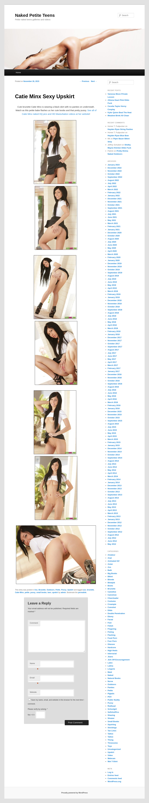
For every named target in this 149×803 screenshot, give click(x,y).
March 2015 (113, 439)
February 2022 (114, 192)
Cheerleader (113, 598)
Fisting (111, 632)
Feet (110, 623)
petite (27, 592)
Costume (112, 601)
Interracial (112, 653)
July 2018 (112, 316)
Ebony (110, 616)
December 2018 (114, 300)
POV (110, 697)
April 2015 (112, 436)
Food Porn (112, 638)
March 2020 (113, 254)
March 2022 (113, 189)
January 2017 (114, 371)
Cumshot (112, 607)
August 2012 (113, 535)
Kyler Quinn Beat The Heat (120, 112)
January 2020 (114, 260)
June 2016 (112, 393)
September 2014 (115, 458)
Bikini (110, 576)
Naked (110, 675)
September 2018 (115, 310)
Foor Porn (112, 641)
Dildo (110, 610)
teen (49, 592)
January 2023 (114, 165)
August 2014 (113, 461)
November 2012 (115, 526)
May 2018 (112, 322)
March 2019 (113, 291)
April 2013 (112, 510)
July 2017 (112, 353)
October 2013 (114, 492)
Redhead (112, 706)
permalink (82, 592)
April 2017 (112, 362)
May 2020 (112, 248)
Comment (34, 623)
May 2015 (112, 433)
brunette (90, 590)
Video (110, 755)
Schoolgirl (112, 709)
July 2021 (112, 214)
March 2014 (113, 476)
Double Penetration (116, 613)
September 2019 (115, 273)
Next (94, 81)
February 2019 (114, 294)
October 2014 (114, 455)
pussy (33, 592)
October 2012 (114, 529)
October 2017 (114, 344)
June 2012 (112, 541)
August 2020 (113, 239)
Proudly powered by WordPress (74, 793)
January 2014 (114, 482)
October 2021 (114, 205)
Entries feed (113, 775)
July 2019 (112, 279)
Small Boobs (113, 721)
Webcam (111, 758)
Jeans (110, 657)
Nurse (110, 681)
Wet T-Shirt (113, 761)
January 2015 (114, 445)
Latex (110, 663)
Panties (111, 687)
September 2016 (115, 384)
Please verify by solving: (38, 709)
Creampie (112, 604)
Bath (110, 570)
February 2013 (114, 516)
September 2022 (115, 177)
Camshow (112, 595)
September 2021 (115, 208)
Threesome (113, 743)
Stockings (112, 727)
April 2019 (112, 288)
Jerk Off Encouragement (119, 660)
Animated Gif (113, 561)
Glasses (111, 644)
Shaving (111, 715)
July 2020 (112, 242)
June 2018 (112, 319)
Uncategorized (114, 749)
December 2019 (114, 263)
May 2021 (112, 220)
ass (84, 590)
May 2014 (112, 470)
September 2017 (115, 347)
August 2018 (113, 313)
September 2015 (115, 421)
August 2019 (113, 276)
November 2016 (115, 378)
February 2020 (114, 257)
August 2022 (113, 180)
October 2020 (114, 236)
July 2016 (112, 390)
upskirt (55, 592)
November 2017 (115, 340)
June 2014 (112, 467)
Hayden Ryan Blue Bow (118, 135)
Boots (110, 586)
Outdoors (51, 590)
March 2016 (113, 402)
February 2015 (114, 442)
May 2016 (112, 396)
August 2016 (113, 387)
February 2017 (114, 368)
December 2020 (114, 233)
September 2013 (115, 495)
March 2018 (113, 328)
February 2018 (114, 331)
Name (34, 664)
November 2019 (115, 266)
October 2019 (114, 269)
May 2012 (112, 544)
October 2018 (114, 307)
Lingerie (111, 669)
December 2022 (114, 168)
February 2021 (114, 226)
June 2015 (112, 430)
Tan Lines (112, 731)
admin (63, 592)
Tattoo (110, 734)
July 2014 (112, 464)
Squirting (112, 724)
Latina (110, 666)
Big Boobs (112, 573)
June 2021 (112, 217)
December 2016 (114, 374)
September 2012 (115, 532)
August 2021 (113, 211)
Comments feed (115, 778)
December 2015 (114, 411)
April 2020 (112, 251)
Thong (110, 740)
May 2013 (112, 507)
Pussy (63, 590)
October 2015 (114, 418)
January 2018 (114, 334)
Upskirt (70, 590)
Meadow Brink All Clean (118, 115)
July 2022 (112, 183)
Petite (57, 590)
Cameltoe (112, 592)
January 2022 (114, 195)
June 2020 (112, 245)
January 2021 (114, 229)
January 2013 (114, 519)
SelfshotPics (113, 712)
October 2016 (114, 381)
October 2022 (114, 174)
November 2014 (115, 452)
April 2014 (112, 473)
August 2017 (113, 350)
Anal (110, 558)
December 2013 (114, 485)
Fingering (112, 629)
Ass (36, 590)
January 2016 (114, 408)
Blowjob (111, 583)
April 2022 (112, 186)
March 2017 (113, 365)
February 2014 (114, 479)
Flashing (111, 635)
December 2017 (114, 337)
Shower (111, 718)
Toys (110, 746)
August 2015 (113, 424)
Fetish (110, 626)
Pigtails (111, 693)
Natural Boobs (114, 678)
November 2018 (115, 304)
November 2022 (115, 171)
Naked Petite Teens (35, 15)
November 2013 (115, 488)
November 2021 (115, 202)
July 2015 (112, 427)
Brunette (42, 590)
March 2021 (113, 223)
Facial (110, 619)
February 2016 (114, 405)
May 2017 (112, 359)
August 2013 (113, 498)
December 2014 (114, 448)
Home (18, 72)
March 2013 (113, 513)
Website (33, 692)
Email (34, 679)
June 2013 (112, 504)
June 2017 (112, 356)
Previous (84, 81)
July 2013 (112, 501)
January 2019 (114, 297)
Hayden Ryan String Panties (120, 129)
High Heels (112, 650)
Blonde (111, 579)
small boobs (41, 592)
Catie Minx (19, 592)
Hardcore (112, 647)
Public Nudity (114, 700)
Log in (110, 772)
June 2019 (112, 282)
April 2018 (112, 325)
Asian (110, 564)
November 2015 (115, 414)
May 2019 (112, 285)
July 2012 (112, 538)
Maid (110, 672)
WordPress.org (114, 781)
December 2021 (114, 199)
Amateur (111, 555)
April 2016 (112, 399)
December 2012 (114, 522)
